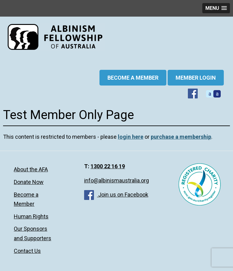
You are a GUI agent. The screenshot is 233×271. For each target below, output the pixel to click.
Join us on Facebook (116, 194)
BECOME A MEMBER (132, 77)
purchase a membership (181, 137)
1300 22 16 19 (108, 166)
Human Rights (31, 216)
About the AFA (31, 169)
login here (130, 137)
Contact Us (27, 251)
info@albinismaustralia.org (116, 180)
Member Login (196, 77)
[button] (216, 8)
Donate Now (29, 182)
